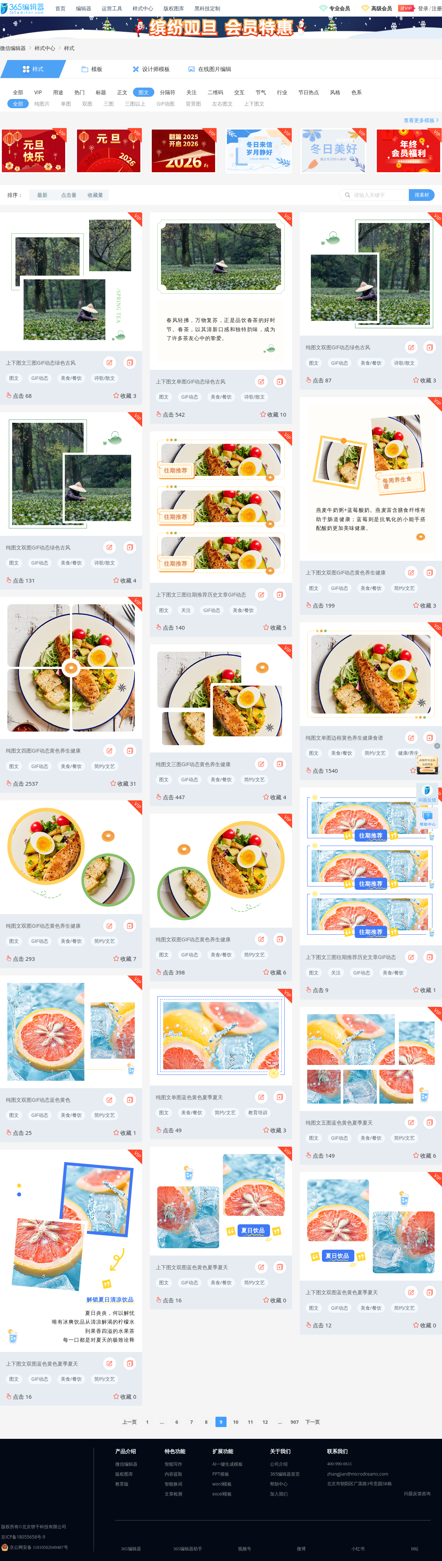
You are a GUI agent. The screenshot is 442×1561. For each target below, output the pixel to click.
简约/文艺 (104, 766)
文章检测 (173, 1494)
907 (295, 1422)
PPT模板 (221, 1474)
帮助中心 (279, 1484)
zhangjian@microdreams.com (357, 1474)
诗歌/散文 (104, 378)
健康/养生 (408, 753)
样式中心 (143, 8)
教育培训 (257, 1112)
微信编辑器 (13, 48)
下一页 (312, 1422)
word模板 (222, 1484)
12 (265, 1422)
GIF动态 (39, 378)
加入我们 (279, 1494)
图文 (14, 378)
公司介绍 (279, 1464)
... (162, 1422)
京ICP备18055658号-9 (23, 1537)
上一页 (129, 1422)
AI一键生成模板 (228, 1464)
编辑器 (83, 8)
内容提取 (173, 1474)
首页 (60, 8)
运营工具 (112, 8)
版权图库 (174, 8)
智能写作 (173, 1464)
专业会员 (339, 8)
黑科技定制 (207, 8)
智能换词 (173, 1484)
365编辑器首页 (285, 1474)
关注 (186, 610)
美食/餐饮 (71, 378)
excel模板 (222, 1494)
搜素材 (422, 194)
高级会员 (381, 8)
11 (250, 1422)
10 (235, 1422)
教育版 (122, 1484)
